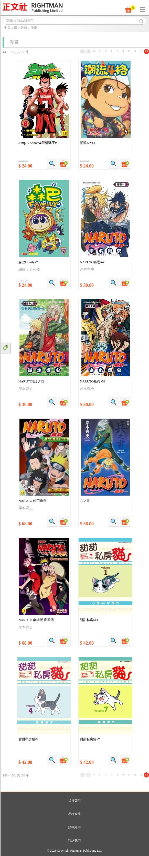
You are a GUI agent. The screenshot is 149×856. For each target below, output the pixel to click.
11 (134, 51)
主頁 (7, 27)
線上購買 (20, 27)
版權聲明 (74, 800)
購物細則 (74, 827)
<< (82, 51)
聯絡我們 (74, 840)
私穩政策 (74, 814)
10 (128, 51)
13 (146, 51)
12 (140, 51)
